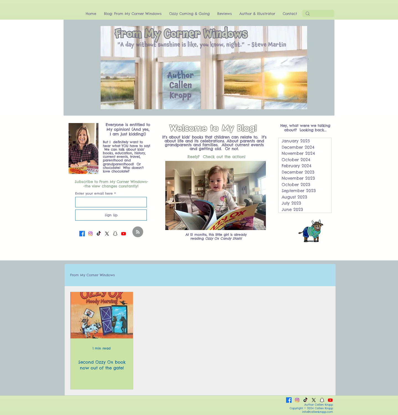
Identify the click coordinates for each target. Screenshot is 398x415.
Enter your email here (94, 193)
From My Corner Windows (92, 275)
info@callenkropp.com (317, 412)
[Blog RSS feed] (137, 232)
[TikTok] (98, 233)
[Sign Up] (111, 215)
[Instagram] (90, 233)
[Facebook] (82, 233)
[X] (107, 233)
